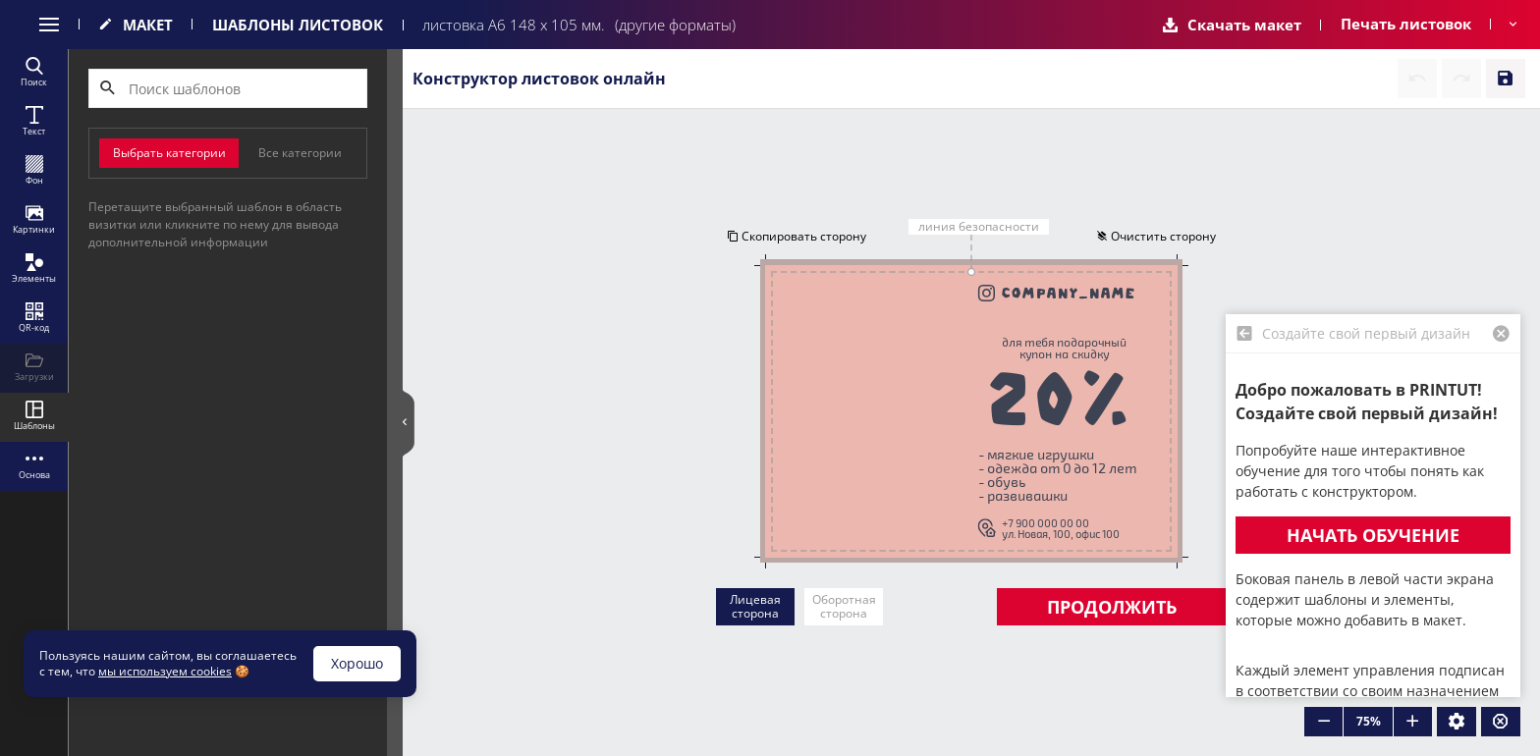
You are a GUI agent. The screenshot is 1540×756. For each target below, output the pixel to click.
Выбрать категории (169, 152)
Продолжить (1112, 607)
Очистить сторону (1156, 236)
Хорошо (357, 663)
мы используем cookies (165, 671)
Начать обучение (1373, 535)
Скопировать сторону (796, 236)
